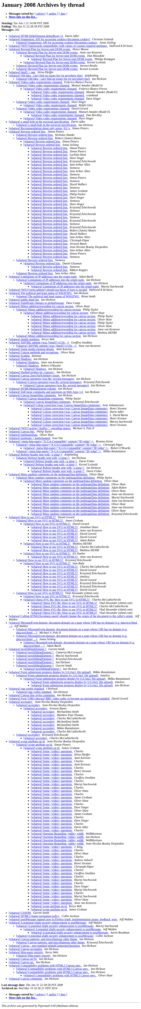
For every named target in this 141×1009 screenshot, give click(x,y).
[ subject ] (40, 13)
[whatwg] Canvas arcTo (23, 958)
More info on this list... (23, 16)
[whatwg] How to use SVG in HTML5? (32, 517)
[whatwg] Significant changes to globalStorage (37, 303)
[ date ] (63, 13)
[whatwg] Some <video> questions (52, 751)
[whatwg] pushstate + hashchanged (30, 438)
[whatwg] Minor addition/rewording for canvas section (41, 306)
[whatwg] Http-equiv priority (26, 952)
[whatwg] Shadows (20, 359)
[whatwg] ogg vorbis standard (27, 688)
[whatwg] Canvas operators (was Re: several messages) (42, 378)
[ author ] (52, 13)
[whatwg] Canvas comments (26, 978)
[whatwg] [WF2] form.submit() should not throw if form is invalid (48, 289)
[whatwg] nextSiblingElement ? (28, 649)
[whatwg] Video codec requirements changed (36, 82)
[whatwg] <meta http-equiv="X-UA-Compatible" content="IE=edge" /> (51, 441)
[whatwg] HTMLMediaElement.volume (33, 388)
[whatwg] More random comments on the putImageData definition (48, 474)
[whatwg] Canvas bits (22, 431)
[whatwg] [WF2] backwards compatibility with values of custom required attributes (58, 45)
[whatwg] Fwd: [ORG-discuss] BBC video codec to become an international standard (59, 698)
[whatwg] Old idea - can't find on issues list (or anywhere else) (46, 75)
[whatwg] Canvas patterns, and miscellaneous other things (43, 939)
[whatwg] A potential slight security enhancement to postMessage (48, 922)
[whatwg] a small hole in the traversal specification (39, 121)
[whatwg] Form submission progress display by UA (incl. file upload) (50, 672)
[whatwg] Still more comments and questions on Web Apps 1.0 (46, 392)
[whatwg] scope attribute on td (27, 741)
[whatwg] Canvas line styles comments (32, 695)
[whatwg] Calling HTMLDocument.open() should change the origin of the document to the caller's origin (71, 616)
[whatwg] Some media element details (32, 349)
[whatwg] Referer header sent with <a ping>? (36, 454)
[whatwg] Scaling (19, 355)
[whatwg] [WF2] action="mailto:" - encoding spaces (40, 428)
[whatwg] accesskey (21, 701)
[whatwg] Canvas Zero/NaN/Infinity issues (34, 375)
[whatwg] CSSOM (20, 912)
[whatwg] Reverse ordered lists (27, 131)
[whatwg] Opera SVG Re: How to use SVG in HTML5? (57, 599)
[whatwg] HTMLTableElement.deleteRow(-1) (36, 36)
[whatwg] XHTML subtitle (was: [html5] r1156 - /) (39, 342)
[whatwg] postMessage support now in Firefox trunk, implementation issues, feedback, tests (63, 919)
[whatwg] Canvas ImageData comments (33, 395)
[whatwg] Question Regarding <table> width (57, 833)
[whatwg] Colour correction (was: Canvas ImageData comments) (62, 405)
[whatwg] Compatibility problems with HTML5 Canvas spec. (45, 965)
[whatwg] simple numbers (24, 339)
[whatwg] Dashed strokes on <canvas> (32, 372)
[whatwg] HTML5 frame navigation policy (34, 916)
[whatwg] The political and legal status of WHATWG (41, 293)
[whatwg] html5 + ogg (22, 72)
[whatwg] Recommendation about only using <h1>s (40, 128)
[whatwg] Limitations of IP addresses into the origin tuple (43, 276)
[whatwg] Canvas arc (22, 962)
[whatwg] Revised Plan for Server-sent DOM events (40, 49)
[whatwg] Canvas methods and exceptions (34, 352)
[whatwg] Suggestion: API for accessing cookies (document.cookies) (50, 39)
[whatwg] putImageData (23, 434)
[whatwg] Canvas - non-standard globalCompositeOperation (45, 945)
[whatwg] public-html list (24, 299)
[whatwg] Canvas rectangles (26, 949)
